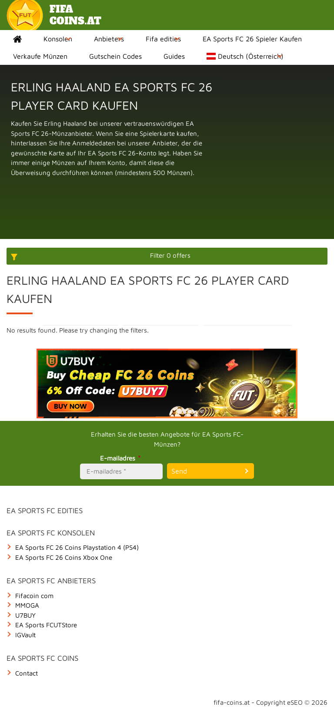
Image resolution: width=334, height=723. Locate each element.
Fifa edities (163, 39)
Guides (174, 56)
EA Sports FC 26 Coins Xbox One (63, 557)
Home (17, 38)
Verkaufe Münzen (40, 56)
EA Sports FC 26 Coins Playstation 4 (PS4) (77, 547)
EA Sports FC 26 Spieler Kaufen (252, 39)
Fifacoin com (34, 595)
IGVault (25, 635)
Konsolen (57, 39)
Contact (26, 673)
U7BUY (25, 615)
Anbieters (109, 39)
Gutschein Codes (115, 56)
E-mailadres (121, 458)
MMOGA (27, 605)
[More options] (167, 256)
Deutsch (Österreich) (245, 56)
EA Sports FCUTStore (46, 625)
